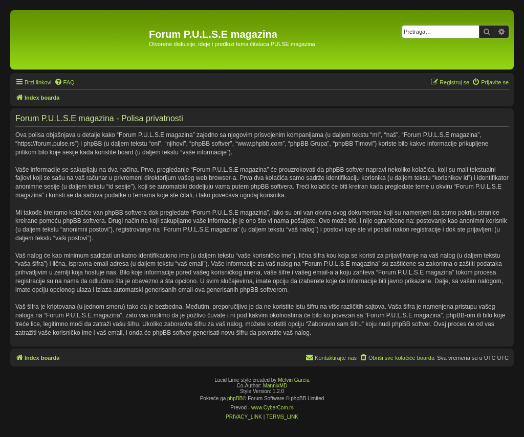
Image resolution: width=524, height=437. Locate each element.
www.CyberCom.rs (272, 407)
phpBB (235, 398)
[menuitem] (64, 82)
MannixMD (275, 385)
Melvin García (294, 380)
